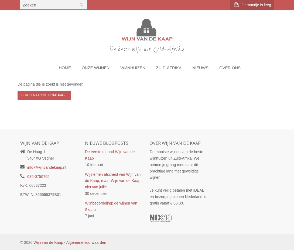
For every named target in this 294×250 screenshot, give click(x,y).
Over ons (230, 67)
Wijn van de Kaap (48, 242)
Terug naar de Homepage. (44, 95)
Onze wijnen (96, 67)
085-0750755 (38, 176)
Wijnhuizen (132, 67)
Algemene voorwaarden (86, 242)
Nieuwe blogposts (106, 143)
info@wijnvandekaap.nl (46, 167)
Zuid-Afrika (169, 67)
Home (65, 67)
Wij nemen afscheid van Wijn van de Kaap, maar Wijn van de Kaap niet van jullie (113, 180)
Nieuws (200, 67)
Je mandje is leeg (256, 5)
